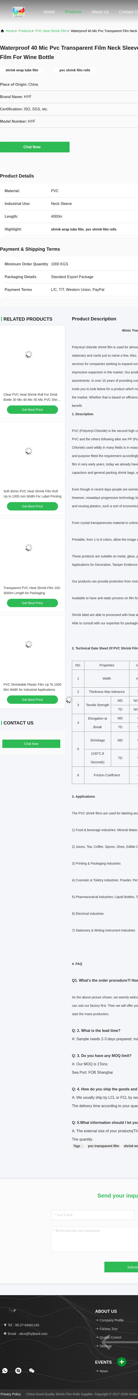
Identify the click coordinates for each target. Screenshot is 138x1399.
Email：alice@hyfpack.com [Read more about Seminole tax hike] (25, 1334)
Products (73, 12)
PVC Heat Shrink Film (51, 31)
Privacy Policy (11, 1394)
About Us (100, 12)
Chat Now (34, 147)
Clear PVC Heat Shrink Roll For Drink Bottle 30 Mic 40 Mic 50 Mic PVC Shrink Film (32, 400)
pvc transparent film (103, 1146)
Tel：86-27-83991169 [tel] (21, 1325)
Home (49, 12)
